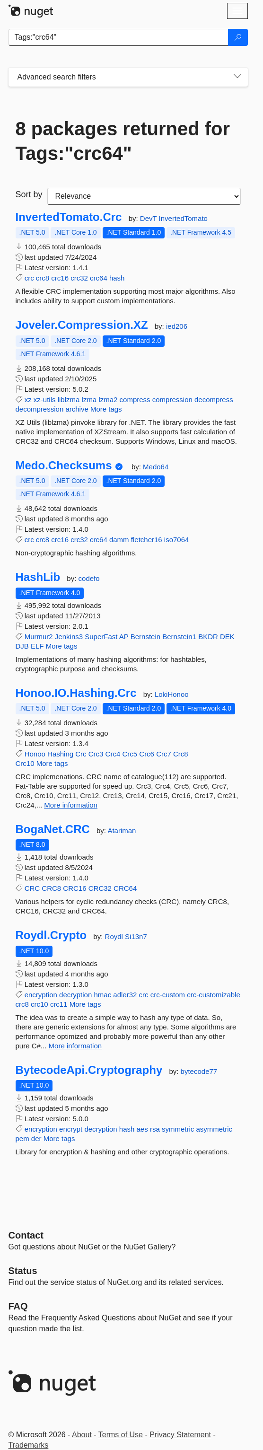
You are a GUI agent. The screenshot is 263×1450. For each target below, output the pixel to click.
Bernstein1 (179, 637)
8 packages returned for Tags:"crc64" (123, 141)
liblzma (69, 399)
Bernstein (145, 637)
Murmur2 (39, 637)
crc (29, 278)
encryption (41, 995)
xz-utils (45, 399)
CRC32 (100, 888)
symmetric (178, 1129)
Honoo (35, 754)
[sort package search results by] (144, 196)
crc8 (42, 278)
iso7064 (176, 540)
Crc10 (25, 763)
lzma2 (107, 399)
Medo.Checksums (64, 465)
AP (124, 637)
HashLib (38, 577)
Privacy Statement (180, 1435)
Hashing (60, 754)
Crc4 (113, 754)
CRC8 (51, 888)
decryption (75, 995)
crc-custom (167, 995)
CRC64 (125, 888)
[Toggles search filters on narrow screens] (237, 77)
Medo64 (155, 467)
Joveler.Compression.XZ (82, 325)
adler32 (125, 995)
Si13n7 (136, 936)
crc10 (39, 1004)
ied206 (176, 326)
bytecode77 (199, 1071)
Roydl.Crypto (51, 935)
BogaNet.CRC (53, 829)
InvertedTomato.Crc (69, 217)
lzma (89, 399)
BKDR (208, 637)
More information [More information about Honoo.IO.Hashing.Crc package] (70, 805)
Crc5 (129, 754)
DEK (227, 637)
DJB (22, 646)
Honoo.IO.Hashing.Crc (76, 693)
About (82, 1435)
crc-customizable (213, 995)
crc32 (79, 278)
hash (117, 278)
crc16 (60, 278)
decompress (213, 399)
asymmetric (214, 1129)
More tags (106, 409)
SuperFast (101, 637)
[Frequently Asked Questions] (18, 1306)
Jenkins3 (69, 637)
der (36, 1138)
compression (172, 399)
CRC (32, 888)
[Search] (238, 37)
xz (28, 399)
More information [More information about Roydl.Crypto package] (75, 1046)
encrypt (70, 1129)
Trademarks (29, 1445)
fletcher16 (146, 540)
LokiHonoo (172, 694)
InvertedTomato (183, 218)
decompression (40, 409)
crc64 (98, 278)
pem (22, 1138)
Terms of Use (120, 1435)
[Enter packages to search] (118, 37)
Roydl (115, 936)
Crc (80, 754)
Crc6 (146, 754)
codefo (89, 578)
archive (76, 409)
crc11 (59, 1004)
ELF (37, 646)
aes (142, 1129)
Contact (26, 1235)
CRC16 (74, 888)
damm (119, 540)
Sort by (29, 194)
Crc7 (163, 754)
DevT (149, 218)
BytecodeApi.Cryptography (89, 1070)
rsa (155, 1129)
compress (135, 399)
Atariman (121, 830)
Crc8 (180, 754)
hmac (102, 995)
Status (23, 1270)
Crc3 (96, 754)
